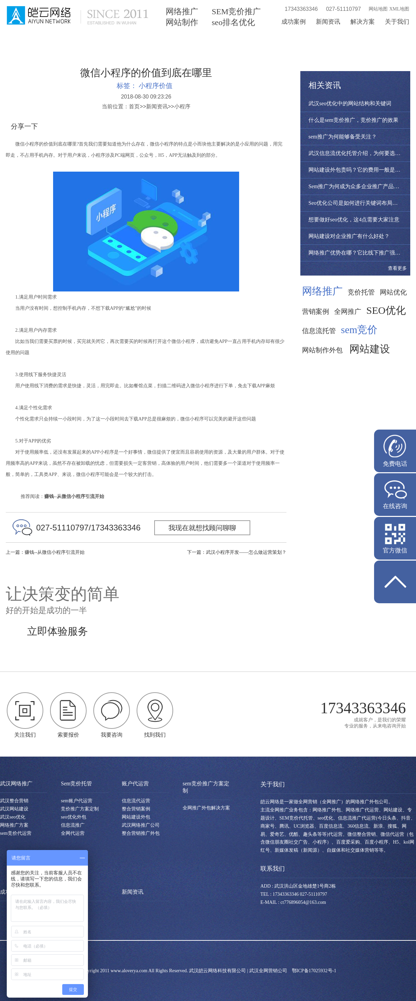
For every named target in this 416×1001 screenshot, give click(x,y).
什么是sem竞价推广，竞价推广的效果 (353, 120)
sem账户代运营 (76, 800)
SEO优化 (386, 310)
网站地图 (378, 9)
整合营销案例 (136, 808)
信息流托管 (319, 330)
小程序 (182, 106)
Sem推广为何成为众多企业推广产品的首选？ (361, 186)
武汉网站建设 (14, 808)
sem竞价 (359, 329)
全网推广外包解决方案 (206, 807)
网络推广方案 (14, 825)
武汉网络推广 (16, 783)
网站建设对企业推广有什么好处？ (349, 236)
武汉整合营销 (14, 800)
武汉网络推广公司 (141, 825)
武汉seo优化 (12, 817)
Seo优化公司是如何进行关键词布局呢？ (355, 203)
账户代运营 (135, 783)
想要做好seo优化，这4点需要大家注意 (353, 219)
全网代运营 (73, 833)
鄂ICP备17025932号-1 (314, 970)
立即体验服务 (57, 631)
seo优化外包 (73, 817)
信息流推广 (73, 825)
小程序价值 (155, 85)
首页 (134, 106)
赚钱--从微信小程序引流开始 (55, 552)
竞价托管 (361, 292)
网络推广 (182, 11)
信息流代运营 (136, 800)
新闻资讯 (328, 21)
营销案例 (315, 311)
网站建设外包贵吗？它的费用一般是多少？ (359, 170)
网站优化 (393, 292)
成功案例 (293, 21)
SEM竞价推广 (236, 11)
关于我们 (397, 21)
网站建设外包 (136, 817)
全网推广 (347, 311)
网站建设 (369, 349)
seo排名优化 (233, 22)
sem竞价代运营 (15, 833)
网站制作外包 (322, 350)
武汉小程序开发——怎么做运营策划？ (246, 552)
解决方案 (362, 21)
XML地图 (399, 9)
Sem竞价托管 (76, 783)
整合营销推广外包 (141, 833)
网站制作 (182, 22)
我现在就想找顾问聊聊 (202, 527)
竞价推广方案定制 (80, 808)
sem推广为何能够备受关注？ (342, 136)
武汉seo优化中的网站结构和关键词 (349, 103)
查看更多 (397, 268)
